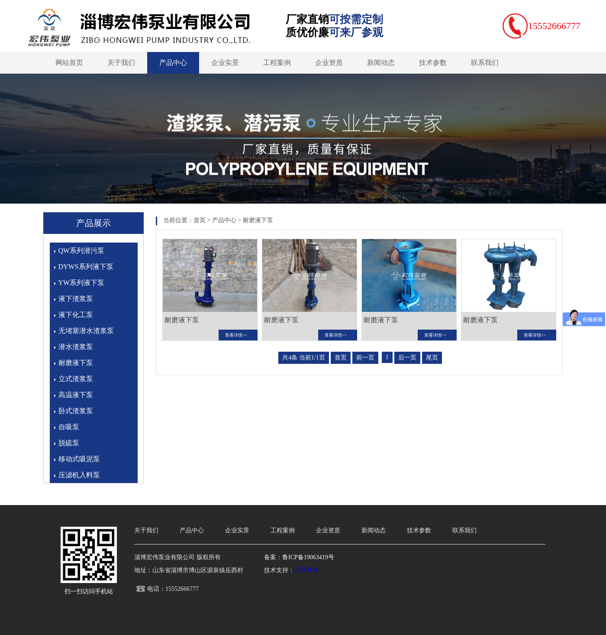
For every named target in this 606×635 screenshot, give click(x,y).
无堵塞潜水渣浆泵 (86, 330)
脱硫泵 (68, 443)
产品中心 (173, 62)
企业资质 (329, 62)
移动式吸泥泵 (79, 459)
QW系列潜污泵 (81, 250)
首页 (199, 220)
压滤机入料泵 (79, 475)
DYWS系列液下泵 (85, 266)
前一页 (365, 357)
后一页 (407, 357)
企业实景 (225, 62)
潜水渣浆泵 (75, 346)
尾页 (432, 357)
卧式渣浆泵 (75, 411)
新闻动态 (381, 62)
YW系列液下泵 (81, 282)
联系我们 (485, 62)
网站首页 (69, 62)
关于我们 (121, 62)
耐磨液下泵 (75, 362)
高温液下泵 (75, 394)
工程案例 (277, 62)
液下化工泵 (75, 314)
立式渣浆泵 (75, 378)
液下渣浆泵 (75, 298)
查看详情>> (236, 335)
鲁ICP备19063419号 (308, 557)
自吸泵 (68, 427)
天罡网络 (306, 570)
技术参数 (433, 62)
